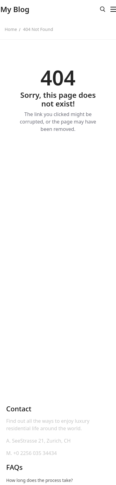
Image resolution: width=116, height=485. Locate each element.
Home (11, 29)
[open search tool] (102, 9)
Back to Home (58, 150)
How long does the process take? (39, 480)
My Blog (14, 9)
